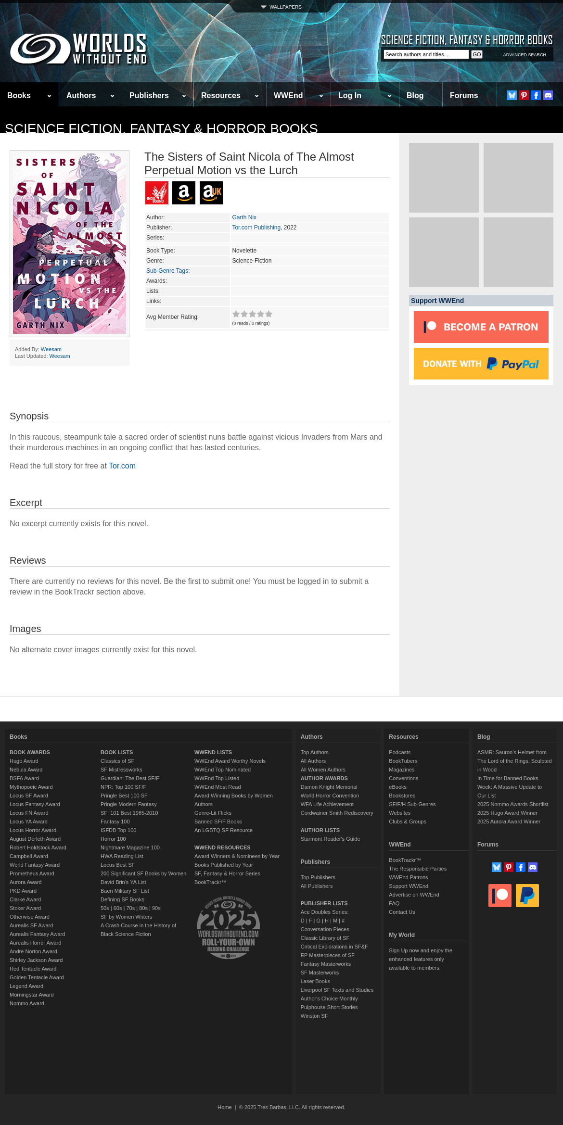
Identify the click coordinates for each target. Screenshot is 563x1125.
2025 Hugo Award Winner (507, 813)
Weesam (51, 349)
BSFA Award (24, 778)
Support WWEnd (408, 886)
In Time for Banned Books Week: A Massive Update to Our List (509, 786)
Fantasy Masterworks (326, 964)
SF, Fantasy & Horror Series (227, 873)
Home (224, 1107)
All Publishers (317, 886)
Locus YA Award (29, 821)
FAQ (394, 903)
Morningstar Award (32, 995)
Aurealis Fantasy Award (37, 934)
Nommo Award (27, 1003)
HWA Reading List (122, 856)
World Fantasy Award (35, 865)
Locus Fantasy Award (35, 804)
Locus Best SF (118, 865)
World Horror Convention (330, 795)
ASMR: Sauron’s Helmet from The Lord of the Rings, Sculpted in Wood (514, 760)
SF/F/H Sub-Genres (412, 804)
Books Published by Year (223, 865)
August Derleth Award (35, 839)
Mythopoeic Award (31, 787)
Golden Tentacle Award (37, 977)
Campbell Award (29, 856)
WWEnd (288, 95)
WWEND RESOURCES (222, 847)
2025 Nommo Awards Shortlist (513, 804)
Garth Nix (244, 217)
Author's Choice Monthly (329, 998)
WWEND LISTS (213, 752)
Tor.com (122, 466)
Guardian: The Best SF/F (130, 778)
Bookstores (402, 795)
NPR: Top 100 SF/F (123, 787)
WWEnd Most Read (217, 787)
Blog (415, 95)
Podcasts (399, 752)
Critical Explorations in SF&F (334, 946)
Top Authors (315, 752)
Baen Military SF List (125, 891)
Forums (464, 95)
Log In (349, 95)
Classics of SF (117, 761)
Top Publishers (318, 877)
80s (143, 908)
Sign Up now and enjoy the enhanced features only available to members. (420, 959)
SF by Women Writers (126, 917)
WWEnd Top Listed (216, 778)
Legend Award (26, 986)
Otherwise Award (30, 917)
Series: (155, 237)
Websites (399, 813)
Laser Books (315, 981)
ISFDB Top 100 (118, 830)
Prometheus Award (32, 873)
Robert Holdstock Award (38, 847)
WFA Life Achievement (327, 804)
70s (130, 908)
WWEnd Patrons (408, 877)
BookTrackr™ (210, 882)
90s (156, 908)
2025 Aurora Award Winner (508, 821)
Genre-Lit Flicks (212, 813)
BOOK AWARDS (30, 752)
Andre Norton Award (33, 951)
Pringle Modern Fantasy (129, 804)
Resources (221, 95)
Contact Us (402, 912)
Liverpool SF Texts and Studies (337, 990)
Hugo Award (24, 761)
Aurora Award (25, 882)
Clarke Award (25, 899)
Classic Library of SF (325, 938)
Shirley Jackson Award (36, 960)
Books (19, 95)
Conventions (403, 778)
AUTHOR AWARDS (324, 778)
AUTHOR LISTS (320, 830)
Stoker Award (25, 908)
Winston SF (314, 1016)
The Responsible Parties (418, 869)
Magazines (401, 769)
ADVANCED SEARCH (524, 54)
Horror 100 (113, 839)
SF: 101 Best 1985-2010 (129, 813)
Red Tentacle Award (33, 969)
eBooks (398, 787)
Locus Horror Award (33, 830)
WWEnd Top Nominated (222, 769)
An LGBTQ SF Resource (223, 830)
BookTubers (403, 761)
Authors (81, 95)
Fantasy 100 (115, 821)
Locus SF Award (29, 795)
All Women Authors (323, 769)
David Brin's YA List (123, 882)
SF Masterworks (320, 972)
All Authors (313, 761)
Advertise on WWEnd (414, 894)
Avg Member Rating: (172, 317)
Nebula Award (26, 769)
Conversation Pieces (325, 929)
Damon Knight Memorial (329, 787)
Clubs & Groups (407, 821)
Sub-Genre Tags (167, 270)
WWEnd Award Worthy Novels (230, 761)
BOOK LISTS (117, 752)
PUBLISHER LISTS (324, 903)
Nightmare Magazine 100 (130, 847)
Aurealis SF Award (31, 925)
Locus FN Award (29, 813)
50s (105, 908)
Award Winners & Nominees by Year (237, 856)
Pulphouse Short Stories (329, 1007)
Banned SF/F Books (218, 821)
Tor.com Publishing (256, 227)
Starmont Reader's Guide (330, 839)
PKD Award (23, 891)
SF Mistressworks (121, 769)
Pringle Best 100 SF (124, 795)
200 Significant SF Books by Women (143, 873)
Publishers (149, 95)
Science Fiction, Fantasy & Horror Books (161, 128)
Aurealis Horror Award (35, 943)
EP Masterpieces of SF (328, 955)
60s (118, 908)
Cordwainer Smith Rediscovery (337, 813)
